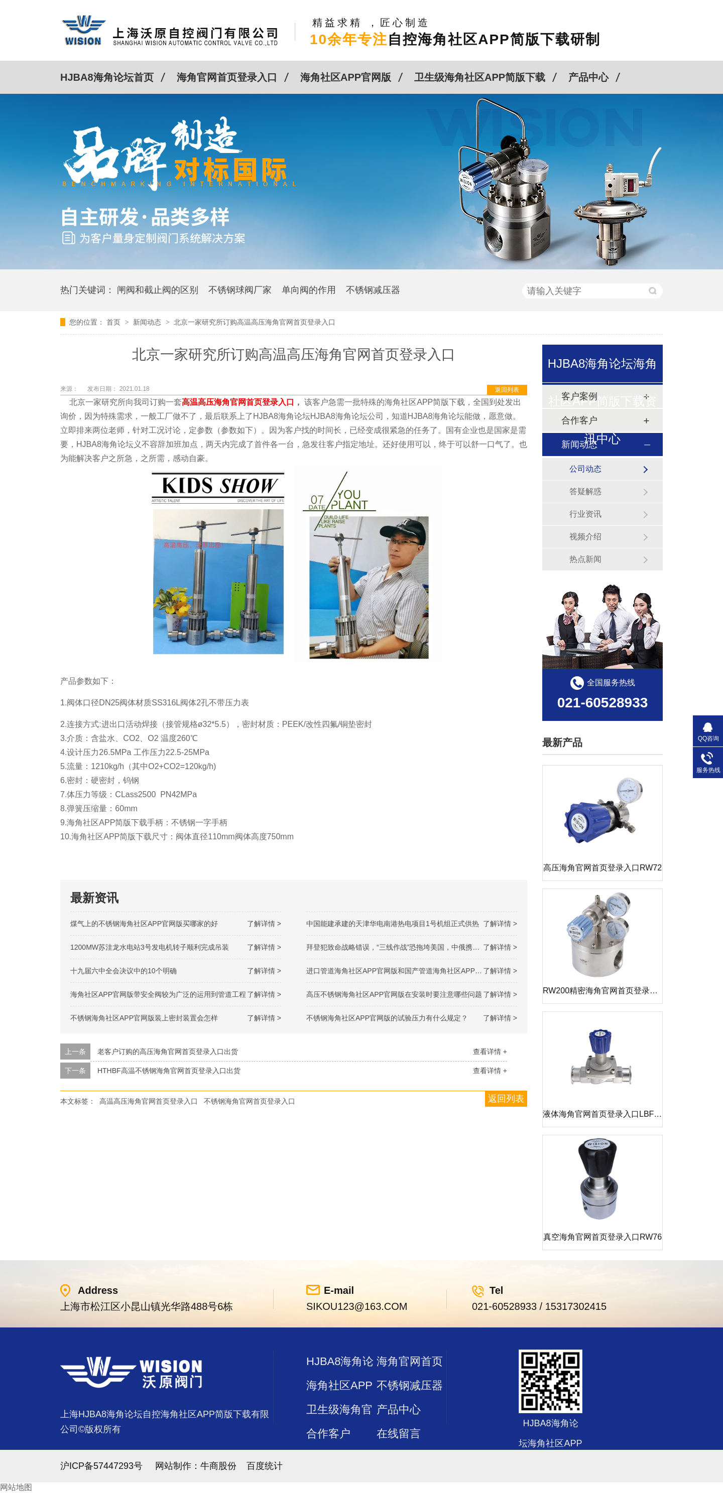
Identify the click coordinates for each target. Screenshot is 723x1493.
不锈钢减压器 (373, 290)
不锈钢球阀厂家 (240, 290)
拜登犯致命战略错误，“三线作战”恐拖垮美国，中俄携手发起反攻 (407, 947)
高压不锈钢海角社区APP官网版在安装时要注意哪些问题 (394, 994)
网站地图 (16, 1487)
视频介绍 (585, 536)
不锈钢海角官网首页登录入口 (249, 1101)
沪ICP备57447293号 (101, 1466)
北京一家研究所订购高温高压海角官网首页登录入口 (254, 322)
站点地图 (328, 1457)
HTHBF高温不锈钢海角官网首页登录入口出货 (168, 1071)
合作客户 (328, 1433)
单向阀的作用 (309, 290)
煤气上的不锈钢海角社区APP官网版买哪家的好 (144, 924)
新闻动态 (148, 322)
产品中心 (588, 77)
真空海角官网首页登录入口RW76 (602, 1237)
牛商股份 (218, 1466)
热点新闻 (585, 559)
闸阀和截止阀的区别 (157, 290)
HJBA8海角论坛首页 (107, 77)
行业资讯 (585, 514)
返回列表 (507, 389)
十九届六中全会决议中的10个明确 (123, 971)
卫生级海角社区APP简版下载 (479, 77)
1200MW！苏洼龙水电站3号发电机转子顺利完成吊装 (149, 947)
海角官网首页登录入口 (227, 77)
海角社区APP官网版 (345, 77)
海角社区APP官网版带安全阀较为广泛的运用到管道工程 (158, 994)
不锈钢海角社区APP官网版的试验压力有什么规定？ (387, 1018)
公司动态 (585, 469)
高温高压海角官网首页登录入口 (238, 402)
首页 (114, 322)
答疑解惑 (585, 491)
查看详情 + (490, 1052)
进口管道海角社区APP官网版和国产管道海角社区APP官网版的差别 (411, 971)
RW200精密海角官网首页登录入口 (604, 990)
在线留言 (399, 1433)
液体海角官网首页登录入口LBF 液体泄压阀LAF (627, 1114)
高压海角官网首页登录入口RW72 (602, 867)
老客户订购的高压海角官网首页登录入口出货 (167, 1052)
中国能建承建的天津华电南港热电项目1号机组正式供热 (392, 924)
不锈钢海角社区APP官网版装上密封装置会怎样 (144, 1018)
